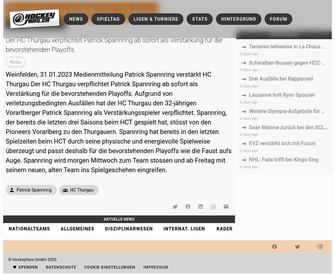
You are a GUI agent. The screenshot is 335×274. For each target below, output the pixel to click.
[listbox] (284, 106)
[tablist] (119, 229)
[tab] (29, 229)
